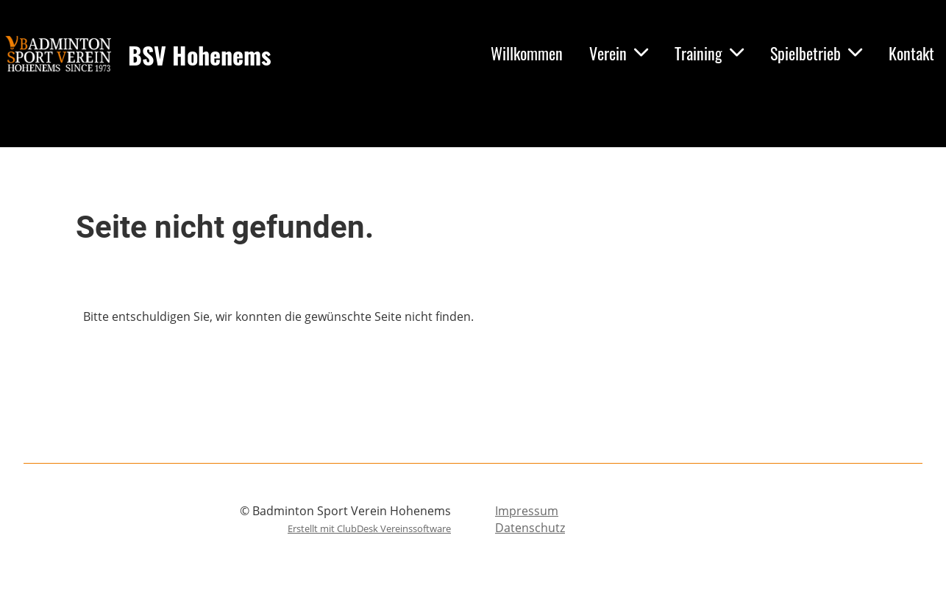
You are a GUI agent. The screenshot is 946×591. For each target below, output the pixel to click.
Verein (618, 53)
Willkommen (527, 53)
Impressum (526, 511)
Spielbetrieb (816, 53)
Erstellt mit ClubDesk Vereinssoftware (369, 528)
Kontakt (911, 53)
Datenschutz (530, 528)
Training (709, 53)
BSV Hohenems (199, 55)
